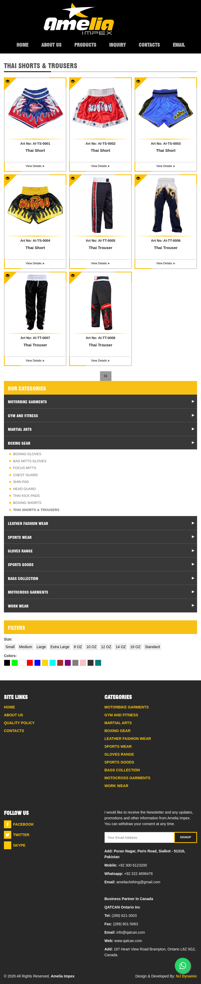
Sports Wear (118, 746)
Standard (152, 647)
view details (35, 166)
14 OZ (121, 647)
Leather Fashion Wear (127, 738)
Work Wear (116, 786)
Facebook (23, 824)
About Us (51, 44)
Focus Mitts (24, 468)
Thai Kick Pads (26, 496)
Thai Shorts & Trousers (36, 510)
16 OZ (135, 647)
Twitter (21, 835)
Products (85, 44)
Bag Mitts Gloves (29, 461)
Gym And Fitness (121, 715)
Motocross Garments (127, 778)
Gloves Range (119, 754)
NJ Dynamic (186, 976)
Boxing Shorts (27, 503)
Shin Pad (21, 482)
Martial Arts (118, 723)
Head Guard (24, 489)
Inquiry (117, 44)
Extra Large (60, 647)
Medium (25, 647)
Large (41, 647)
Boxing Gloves (27, 454)
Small (10, 647)
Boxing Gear (117, 731)
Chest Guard (25, 475)
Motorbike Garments (126, 707)
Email (179, 44)
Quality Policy (19, 723)
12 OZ (106, 647)
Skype (19, 845)
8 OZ (78, 647)
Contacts (149, 44)
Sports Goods (119, 762)
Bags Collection (122, 770)
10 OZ (91, 647)
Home (22, 44)
